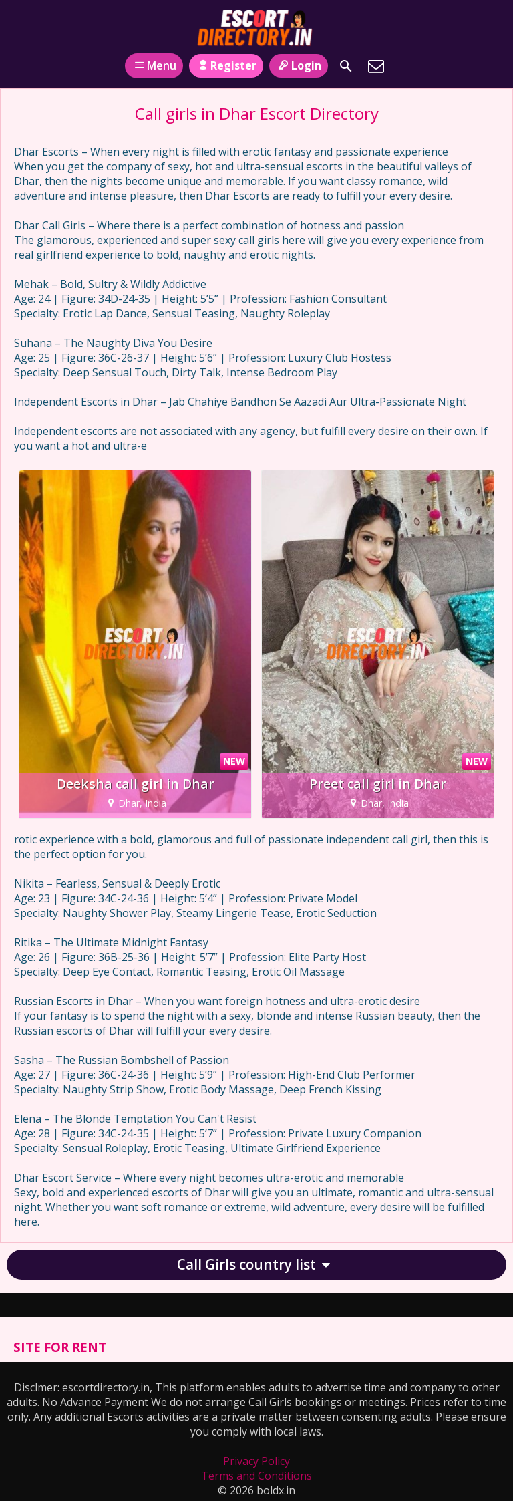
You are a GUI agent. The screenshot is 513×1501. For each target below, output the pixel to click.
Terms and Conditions (256, 1475)
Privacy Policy (256, 1461)
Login (298, 65)
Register (226, 65)
